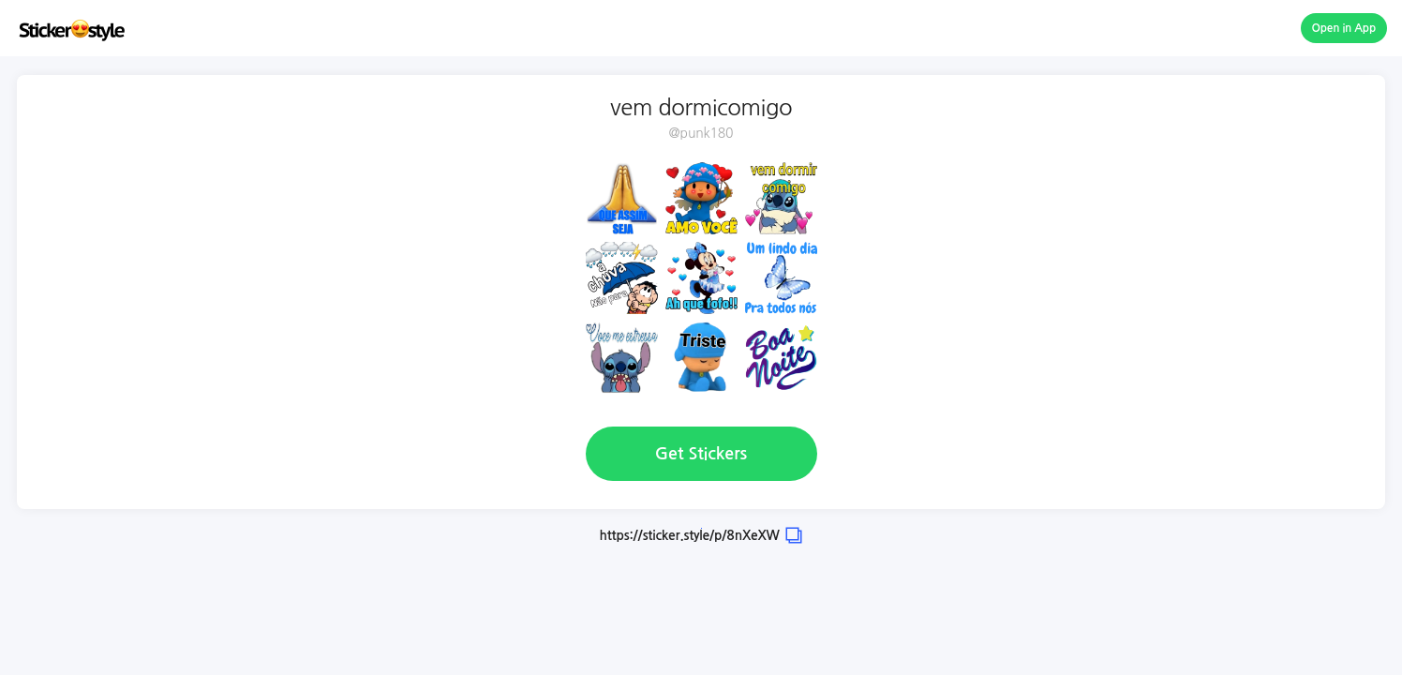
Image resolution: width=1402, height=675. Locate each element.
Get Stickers (701, 453)
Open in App (1344, 28)
